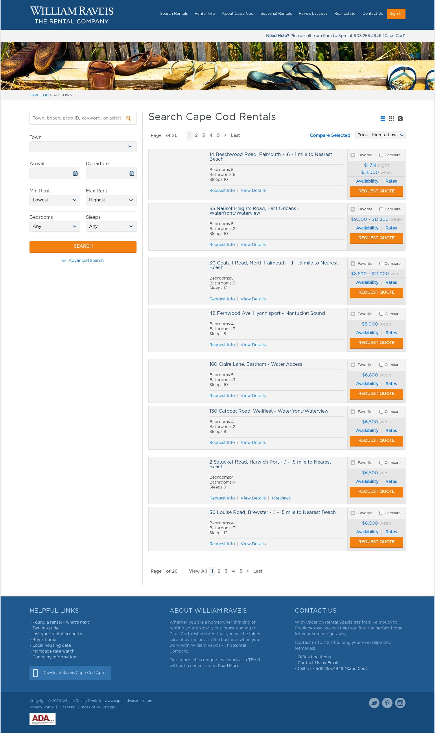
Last (235, 135)
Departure (97, 163)
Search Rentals (174, 14)
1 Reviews (281, 498)
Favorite (365, 155)
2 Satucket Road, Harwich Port (178, 480)
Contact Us (372, 14)
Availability (367, 181)
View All (198, 571)
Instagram (400, 703)
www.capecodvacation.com (128, 701)
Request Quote (376, 191)
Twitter (374, 703)
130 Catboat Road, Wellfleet (178, 427)
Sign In (396, 14)
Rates (391, 181)
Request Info (222, 191)
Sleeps (93, 217)
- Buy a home (43, 640)
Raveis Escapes (313, 14)
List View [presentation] (383, 118)
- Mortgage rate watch (52, 651)
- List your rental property (56, 634)
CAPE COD (39, 95)
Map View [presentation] (400, 118)
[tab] (383, 118)
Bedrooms (41, 217)
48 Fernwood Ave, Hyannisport (178, 330)
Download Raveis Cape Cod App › (74, 673)
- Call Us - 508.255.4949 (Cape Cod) (331, 669)
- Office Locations (313, 657)
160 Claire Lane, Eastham (178, 381)
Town (36, 137)
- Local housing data (50, 646)
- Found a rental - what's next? (60, 622)
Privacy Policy (42, 707)
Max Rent (96, 191)
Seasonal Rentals (276, 14)
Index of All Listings (98, 707)
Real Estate (344, 14)
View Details (253, 191)
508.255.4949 (367, 36)
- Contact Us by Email (316, 663)
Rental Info (205, 14)
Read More (228, 666)
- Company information (53, 657)
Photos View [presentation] (391, 118)
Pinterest (387, 703)
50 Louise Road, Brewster (178, 529)
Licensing (67, 707)
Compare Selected (330, 135)
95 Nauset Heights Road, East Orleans (178, 226)
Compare (393, 155)
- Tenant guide (44, 628)
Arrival (37, 163)
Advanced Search (83, 261)
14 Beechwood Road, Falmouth (178, 174)
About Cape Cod (238, 14)
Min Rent (40, 191)
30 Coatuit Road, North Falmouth (178, 281)
